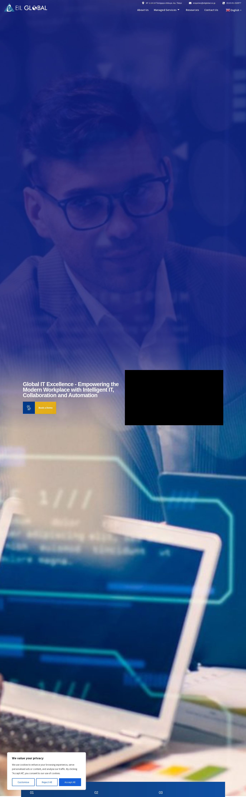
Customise (23, 782)
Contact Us (211, 10)
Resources (192, 10)
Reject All (47, 782)
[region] (46, 771)
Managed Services (166, 10)
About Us (142, 10)
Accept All (70, 782)
